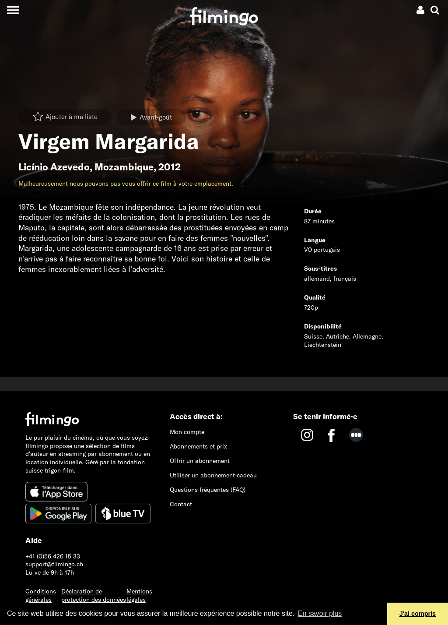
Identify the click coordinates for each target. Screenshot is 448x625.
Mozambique (124, 167)
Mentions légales (139, 595)
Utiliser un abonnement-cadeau (213, 475)
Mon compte (187, 432)
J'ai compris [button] (417, 613)
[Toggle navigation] (13, 10)
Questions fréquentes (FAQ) (207, 490)
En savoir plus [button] (320, 613)
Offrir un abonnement (200, 461)
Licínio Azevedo (54, 167)
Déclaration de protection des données (93, 595)
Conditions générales (40, 595)
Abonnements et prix (198, 446)
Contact (181, 504)
